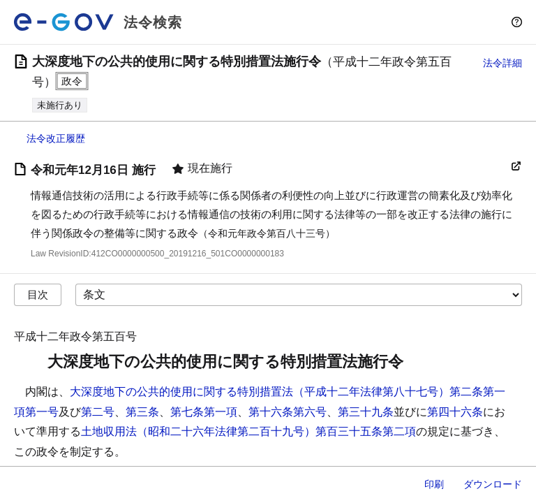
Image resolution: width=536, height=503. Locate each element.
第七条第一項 (203, 412)
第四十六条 (455, 412)
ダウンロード (492, 484)
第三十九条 (366, 412)
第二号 (97, 412)
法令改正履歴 (56, 138)
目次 (37, 294)
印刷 (434, 484)
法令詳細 (502, 62)
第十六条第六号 (287, 412)
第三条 (142, 412)
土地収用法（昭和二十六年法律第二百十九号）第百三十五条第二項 (248, 431)
